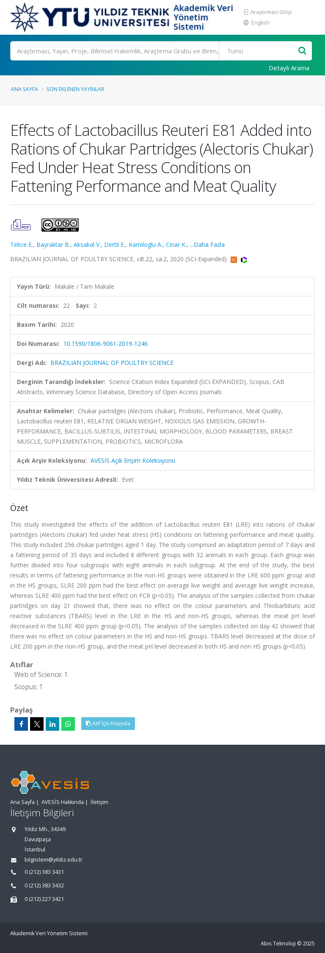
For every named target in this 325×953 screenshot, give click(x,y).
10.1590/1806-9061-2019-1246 (105, 344)
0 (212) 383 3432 (44, 885)
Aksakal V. (87, 244)
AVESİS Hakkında (62, 802)
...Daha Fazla (207, 244)
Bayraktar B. (53, 244)
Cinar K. (176, 244)
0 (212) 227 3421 (44, 899)
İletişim (99, 802)
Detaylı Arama (289, 68)
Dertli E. (114, 244)
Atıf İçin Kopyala (108, 723)
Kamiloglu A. (145, 244)
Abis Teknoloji (278, 943)
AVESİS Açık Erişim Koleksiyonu (133, 460)
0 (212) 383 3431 (44, 872)
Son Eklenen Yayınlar (75, 89)
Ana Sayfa (24, 89)
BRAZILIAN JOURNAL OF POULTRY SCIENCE (112, 363)
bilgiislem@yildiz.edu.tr (54, 859)
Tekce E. (21, 244)
